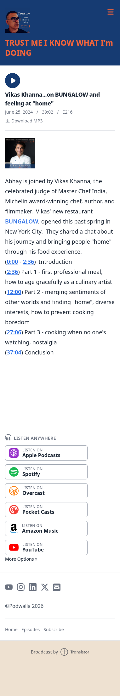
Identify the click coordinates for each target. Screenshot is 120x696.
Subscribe (53, 629)
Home (11, 629)
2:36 (28, 261)
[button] (12, 80)
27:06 (14, 332)
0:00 (12, 261)
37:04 (14, 352)
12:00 (14, 292)
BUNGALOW (21, 221)
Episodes (30, 629)
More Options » (21, 559)
